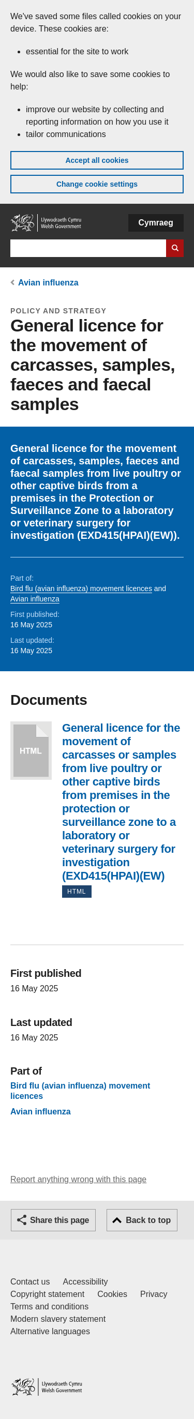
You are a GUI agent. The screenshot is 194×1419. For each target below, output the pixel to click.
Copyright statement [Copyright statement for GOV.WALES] (47, 1294)
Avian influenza (48, 282)
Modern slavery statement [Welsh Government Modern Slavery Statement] (58, 1319)
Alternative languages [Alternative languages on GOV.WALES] (50, 1331)
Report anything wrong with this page (78, 1179)
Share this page (59, 1220)
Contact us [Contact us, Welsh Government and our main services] (30, 1281)
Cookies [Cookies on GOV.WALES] (112, 1294)
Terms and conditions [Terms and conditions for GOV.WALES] (49, 1306)
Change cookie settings (97, 184)
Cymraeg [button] (156, 222)
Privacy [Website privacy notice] (153, 1294)
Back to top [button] (148, 1220)
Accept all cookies (96, 160)
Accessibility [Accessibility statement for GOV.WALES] (85, 1281)
